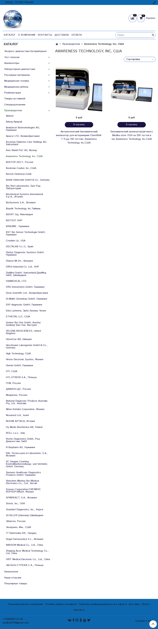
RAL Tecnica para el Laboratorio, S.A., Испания (27, 454)
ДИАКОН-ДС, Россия (18, 389)
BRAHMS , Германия (17, 226)
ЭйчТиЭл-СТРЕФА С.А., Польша (24, 565)
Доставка (62, 35)
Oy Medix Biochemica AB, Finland (24, 427)
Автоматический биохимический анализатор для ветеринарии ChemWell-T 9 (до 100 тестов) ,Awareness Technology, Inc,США (79, 137)
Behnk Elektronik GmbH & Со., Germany (28, 180)
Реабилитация (12, 93)
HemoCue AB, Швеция (19, 339)
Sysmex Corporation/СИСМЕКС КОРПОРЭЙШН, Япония (23, 491)
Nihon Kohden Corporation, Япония (25, 409)
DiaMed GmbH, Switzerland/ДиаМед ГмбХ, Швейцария (26, 274)
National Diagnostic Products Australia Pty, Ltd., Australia (26, 402)
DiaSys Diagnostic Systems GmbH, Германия (25, 254)
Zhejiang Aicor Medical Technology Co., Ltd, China (27, 552)
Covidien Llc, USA (15, 240)
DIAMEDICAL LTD (16, 281)
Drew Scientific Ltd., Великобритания (27, 293)
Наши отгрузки (12, 577)
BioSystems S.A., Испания (20, 202)
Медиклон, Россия (16, 395)
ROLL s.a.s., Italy (15, 433)
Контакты (45, 35)
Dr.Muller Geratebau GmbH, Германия (26, 299)
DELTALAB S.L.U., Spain (19, 246)
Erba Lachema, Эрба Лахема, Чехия (26, 310)
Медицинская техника (16, 81)
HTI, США (11, 371)
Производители (71, 44)
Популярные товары (15, 583)
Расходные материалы (17, 75)
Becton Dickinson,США (18, 174)
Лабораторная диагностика (19, 69)
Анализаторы (11, 63)
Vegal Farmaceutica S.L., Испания (24, 539)
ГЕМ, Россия (13, 383)
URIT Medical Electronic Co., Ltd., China (28, 559)
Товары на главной (14, 98)
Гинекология (11, 571)
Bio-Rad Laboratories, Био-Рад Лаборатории (23, 187)
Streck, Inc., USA (15, 503)
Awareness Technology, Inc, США (24, 156)
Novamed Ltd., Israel (17, 415)
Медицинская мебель (16, 87)
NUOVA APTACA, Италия (20, 421)
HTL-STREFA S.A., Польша (21, 377)
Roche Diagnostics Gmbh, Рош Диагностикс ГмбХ (23, 440)
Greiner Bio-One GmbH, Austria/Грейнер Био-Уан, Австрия (23, 324)
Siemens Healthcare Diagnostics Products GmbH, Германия (23, 474)
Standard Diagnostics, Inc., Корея (24, 509)
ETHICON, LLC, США (18, 316)
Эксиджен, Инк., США (18, 527)
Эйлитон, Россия (15, 521)
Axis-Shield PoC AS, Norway (21, 150)
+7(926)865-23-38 (12, 619)
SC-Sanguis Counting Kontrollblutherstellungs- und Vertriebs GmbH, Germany (26, 464)
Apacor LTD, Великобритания (23, 136)
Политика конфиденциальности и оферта (103, 604)
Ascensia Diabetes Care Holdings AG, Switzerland (26, 143)
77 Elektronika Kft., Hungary (21, 533)
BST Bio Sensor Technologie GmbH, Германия (26, 233)
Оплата (76, 35)
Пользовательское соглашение (25, 604)
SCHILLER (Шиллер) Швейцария (24, 515)
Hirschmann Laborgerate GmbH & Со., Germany (27, 346)
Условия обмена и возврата (61, 604)
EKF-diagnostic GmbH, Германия (24, 304)
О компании (26, 35)
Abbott (10, 116)
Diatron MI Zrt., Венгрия (19, 261)
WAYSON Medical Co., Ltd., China (24, 545)
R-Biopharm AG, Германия (20, 447)
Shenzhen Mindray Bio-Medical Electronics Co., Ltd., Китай (22, 482)
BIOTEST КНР (14, 220)
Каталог (10, 35)
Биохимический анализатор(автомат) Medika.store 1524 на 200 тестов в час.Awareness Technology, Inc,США (131, 135)
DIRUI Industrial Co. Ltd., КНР (22, 267)
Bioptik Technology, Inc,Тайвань (23, 208)
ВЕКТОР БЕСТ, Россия (19, 162)
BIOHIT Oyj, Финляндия (19, 214)
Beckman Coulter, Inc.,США (21, 168)
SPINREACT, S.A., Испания (21, 497)
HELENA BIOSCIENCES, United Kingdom (23, 332)
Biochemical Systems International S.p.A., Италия (24, 195)
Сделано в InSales (145, 621)
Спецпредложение (14, 104)
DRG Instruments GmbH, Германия (25, 287)
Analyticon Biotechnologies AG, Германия (23, 129)
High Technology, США (18, 353)
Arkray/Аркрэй (14, 122)
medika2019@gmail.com (15, 623)
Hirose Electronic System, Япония (24, 359)
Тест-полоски (11, 57)
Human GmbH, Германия (19, 365)
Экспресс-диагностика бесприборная (25, 51)
